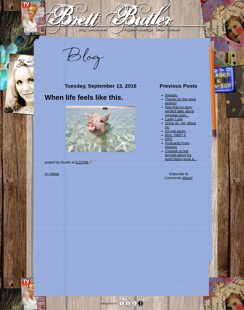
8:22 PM (82, 162)
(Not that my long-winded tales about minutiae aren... (179, 111)
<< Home (52, 174)
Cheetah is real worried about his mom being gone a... (181, 155)
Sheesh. (171, 95)
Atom (187, 178)
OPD (168, 139)
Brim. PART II (175, 135)
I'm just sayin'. (176, 131)
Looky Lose (174, 119)
